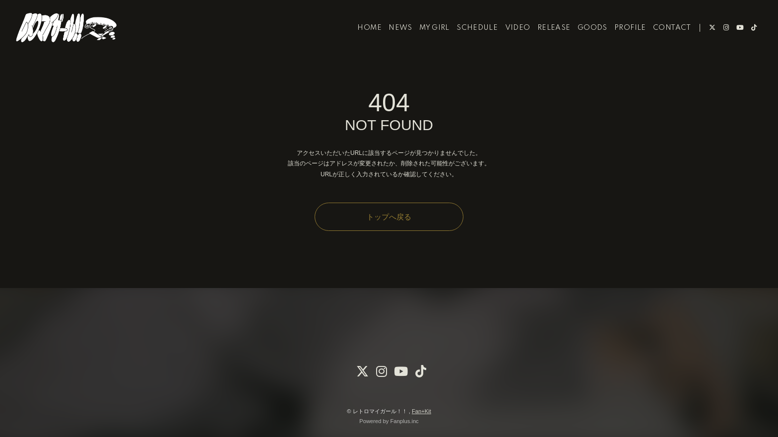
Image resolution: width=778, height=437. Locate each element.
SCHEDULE (469, 38)
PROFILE (622, 38)
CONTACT (664, 38)
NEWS (393, 38)
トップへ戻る (389, 217)
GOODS (584, 38)
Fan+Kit (421, 411)
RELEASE (546, 38)
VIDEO (509, 38)
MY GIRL (426, 38)
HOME (362, 38)
